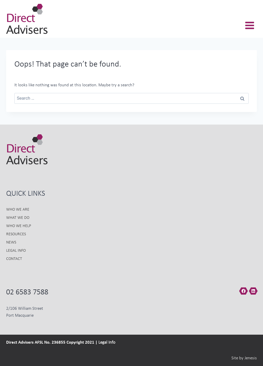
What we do (17, 218)
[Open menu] (249, 28)
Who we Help (18, 226)
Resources (16, 234)
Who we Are (17, 210)
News (11, 242)
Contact (14, 259)
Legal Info (16, 251)
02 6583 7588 (27, 292)
